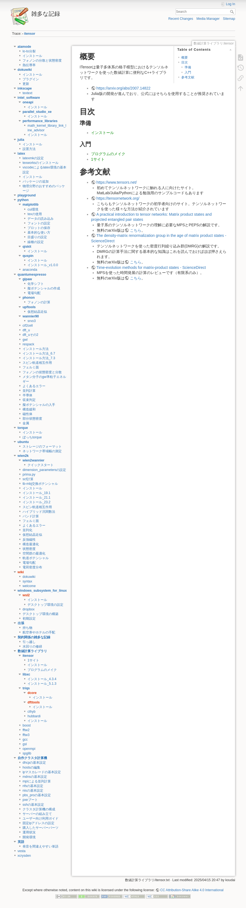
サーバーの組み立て (37, 814)
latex (21, 153)
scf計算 (28, 479)
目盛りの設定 (37, 237)
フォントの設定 (38, 223)
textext (27, 93)
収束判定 (29, 400)
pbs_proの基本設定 (37, 795)
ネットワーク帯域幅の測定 (42, 451)
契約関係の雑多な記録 (34, 637)
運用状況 (29, 832)
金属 (26, 423)
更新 (26, 84)
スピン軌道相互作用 (37, 363)
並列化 (27, 530)
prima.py (29, 474)
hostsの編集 (31, 767)
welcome (29, 586)
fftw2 (26, 730)
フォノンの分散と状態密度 (42, 60)
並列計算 (29, 391)
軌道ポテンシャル (36, 558)
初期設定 (29, 618)
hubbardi (34, 716)
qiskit (27, 246)
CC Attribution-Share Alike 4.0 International (191, 890)
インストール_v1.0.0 (42, 265)
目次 (184, 62)
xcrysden (24, 856)
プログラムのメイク (42, 670)
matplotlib (31, 204)
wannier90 (31, 316)
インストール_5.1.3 (41, 684)
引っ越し (29, 642)
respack (28, 344)
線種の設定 (35, 242)
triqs (26, 688)
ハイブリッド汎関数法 (39, 512)
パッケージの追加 (36, 181)
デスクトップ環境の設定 (45, 605)
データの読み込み (40, 219)
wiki (21, 572)
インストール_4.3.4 (41, 679)
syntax (27, 581)
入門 (188, 72)
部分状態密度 (32, 418)
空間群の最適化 (34, 553)
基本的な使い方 (38, 232)
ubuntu (23, 442)
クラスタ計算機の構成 (39, 809)
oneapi (28, 102)
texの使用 (34, 214)
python (23, 200)
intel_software (29, 98)
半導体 (27, 395)
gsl (25, 744)
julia (21, 140)
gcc (25, 739)
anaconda (30, 270)
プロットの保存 (38, 228)
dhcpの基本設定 (34, 762)
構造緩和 (29, 409)
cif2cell (28, 325)
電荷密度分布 (32, 567)
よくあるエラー (34, 386)
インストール (32, 56)
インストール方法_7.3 (39, 358)
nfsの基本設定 (33, 786)
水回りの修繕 (32, 646)
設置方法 (29, 149)
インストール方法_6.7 (39, 353)
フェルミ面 (31, 367)
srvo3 (31, 321)
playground (27, 195)
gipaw (27, 279)
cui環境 (32, 209)
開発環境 (29, 837)
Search (232, 12)
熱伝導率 (29, 65)
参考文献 (187, 77)
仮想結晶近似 (37, 312)
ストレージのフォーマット (42, 446)
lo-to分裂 (29, 51)
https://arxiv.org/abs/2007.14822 (123, 88)
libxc (26, 674)
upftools (29, 307)
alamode (24, 47)
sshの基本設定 (33, 805)
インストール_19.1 (37, 493)
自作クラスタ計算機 (32, 758)
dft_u (26, 330)
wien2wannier (33, 460)
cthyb (31, 711)
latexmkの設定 (33, 158)
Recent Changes (180, 19)
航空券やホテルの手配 (39, 632)
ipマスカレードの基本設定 (42, 772)
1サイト (33, 660)
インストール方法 (36, 349)
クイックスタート (40, 465)
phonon (29, 298)
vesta (22, 851)
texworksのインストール (40, 163)
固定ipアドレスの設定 (39, 823)
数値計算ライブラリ (32, 651)
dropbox (29, 609)
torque (23, 428)
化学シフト (35, 284)
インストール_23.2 (37, 502)
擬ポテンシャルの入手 (39, 405)
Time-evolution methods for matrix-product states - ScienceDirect (151, 267)
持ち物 (27, 628)
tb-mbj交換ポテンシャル (40, 484)
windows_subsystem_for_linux (42, 590)
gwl (25, 340)
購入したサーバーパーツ (40, 828)
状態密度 (29, 549)
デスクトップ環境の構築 (40, 614)
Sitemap (229, 19)
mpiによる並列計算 (37, 781)
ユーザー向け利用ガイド (40, 818)
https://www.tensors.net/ (116, 182)
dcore (31, 693)
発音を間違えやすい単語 (40, 846)
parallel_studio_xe (37, 112)
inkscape (25, 88)
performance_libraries (40, 121)
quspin (28, 256)
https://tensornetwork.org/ (117, 198)
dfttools (33, 702)
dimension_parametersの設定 (44, 470)
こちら (135, 230)
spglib (27, 753)
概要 (184, 57)
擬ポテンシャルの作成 (43, 288)
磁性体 (27, 414)
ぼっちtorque (32, 437)
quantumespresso (32, 274)
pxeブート (30, 800)
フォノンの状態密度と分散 (42, 372)
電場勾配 (34, 293)
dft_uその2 (30, 335)
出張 (21, 623)
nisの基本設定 (33, 790)
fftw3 (26, 735)
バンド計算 (31, 516)
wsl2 (26, 595)
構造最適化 (31, 544)
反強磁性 (29, 539)
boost (27, 725)
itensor (29, 34)
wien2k (23, 456)
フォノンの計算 (38, 302)
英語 (21, 842)
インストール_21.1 (37, 497)
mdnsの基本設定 (35, 777)
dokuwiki (25, 70)
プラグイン (31, 79)
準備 (188, 67)
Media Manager (208, 19)
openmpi (29, 749)
